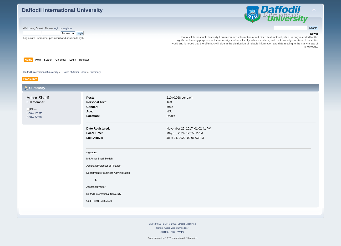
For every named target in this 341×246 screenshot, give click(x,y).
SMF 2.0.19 (155, 223)
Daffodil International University (62, 10)
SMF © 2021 (169, 223)
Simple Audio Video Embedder (172, 228)
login (56, 28)
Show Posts (34, 113)
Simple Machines (187, 223)
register (67, 28)
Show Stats (34, 117)
